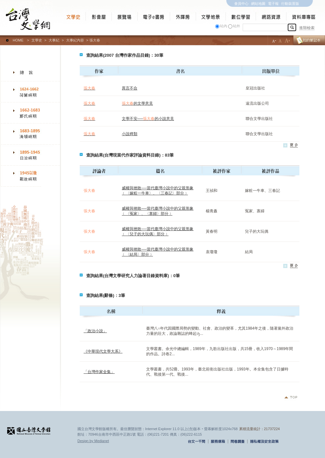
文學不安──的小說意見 (148, 118)
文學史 (36, 40)
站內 (223, 26)
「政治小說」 (95, 331)
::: (1, 37)
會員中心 (241, 4)
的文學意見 (137, 103)
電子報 (273, 4)
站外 (236, 26)
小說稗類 (129, 134)
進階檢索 (307, 28)
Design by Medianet (93, 441)
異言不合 (129, 88)
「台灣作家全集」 (99, 372)
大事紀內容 (75, 40)
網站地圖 (258, 4)
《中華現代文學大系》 (103, 351)
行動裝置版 (290, 4)
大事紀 (54, 40)
